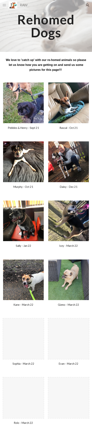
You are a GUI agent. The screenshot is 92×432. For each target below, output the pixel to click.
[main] (46, 26)
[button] (4, 5)
